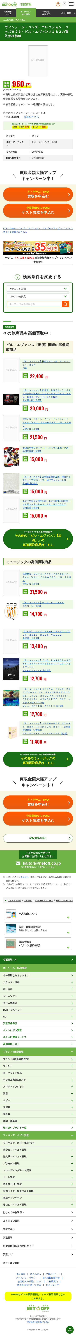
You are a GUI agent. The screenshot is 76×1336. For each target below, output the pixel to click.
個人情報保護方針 (51, 1278)
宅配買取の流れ (38, 838)
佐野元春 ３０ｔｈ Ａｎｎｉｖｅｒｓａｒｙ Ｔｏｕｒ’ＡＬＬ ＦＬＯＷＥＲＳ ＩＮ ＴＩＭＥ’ (47, 422)
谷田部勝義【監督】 (32, 451)
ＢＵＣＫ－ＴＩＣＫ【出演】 (37, 670)
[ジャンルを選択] (38, 296)
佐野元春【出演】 (31, 429)
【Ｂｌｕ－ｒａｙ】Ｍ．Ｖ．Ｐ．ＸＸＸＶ (43, 602)
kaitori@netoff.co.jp (42, 863)
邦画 (25, 368)
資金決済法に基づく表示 (29, 1285)
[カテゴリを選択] (38, 288)
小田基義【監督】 (31, 507)
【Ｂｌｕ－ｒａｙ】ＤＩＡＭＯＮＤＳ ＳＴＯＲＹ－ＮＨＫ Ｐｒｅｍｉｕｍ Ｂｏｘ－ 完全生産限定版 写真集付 (46, 726)
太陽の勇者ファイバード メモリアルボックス (45, 448)
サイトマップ (52, 1285)
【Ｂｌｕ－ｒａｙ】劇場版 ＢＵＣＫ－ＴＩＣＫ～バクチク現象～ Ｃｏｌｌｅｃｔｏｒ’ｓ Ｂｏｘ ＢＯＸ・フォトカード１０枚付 (47, 393)
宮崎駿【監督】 (30, 483)
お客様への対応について (30, 1281)
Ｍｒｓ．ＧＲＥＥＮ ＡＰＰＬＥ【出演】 (43, 706)
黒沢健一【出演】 (31, 638)
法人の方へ (35, 1274)
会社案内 (20, 1274)
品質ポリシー (52, 1274)
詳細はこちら (31, 117)
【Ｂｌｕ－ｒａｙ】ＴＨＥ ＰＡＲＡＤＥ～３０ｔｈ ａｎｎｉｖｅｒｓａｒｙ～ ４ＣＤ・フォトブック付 (46, 663)
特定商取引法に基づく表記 (38, 1322)
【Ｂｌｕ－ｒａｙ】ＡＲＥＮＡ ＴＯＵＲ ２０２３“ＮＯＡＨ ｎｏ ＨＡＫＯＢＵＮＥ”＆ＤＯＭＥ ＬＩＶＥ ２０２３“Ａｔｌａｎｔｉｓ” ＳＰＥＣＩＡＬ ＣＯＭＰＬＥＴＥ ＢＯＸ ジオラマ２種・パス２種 (46, 696)
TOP (69, 1331)
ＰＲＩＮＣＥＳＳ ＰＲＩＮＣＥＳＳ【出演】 (45, 733)
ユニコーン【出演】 (32, 606)
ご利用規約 (52, 1281)
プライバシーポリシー (26, 1278)
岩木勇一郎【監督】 (32, 400)
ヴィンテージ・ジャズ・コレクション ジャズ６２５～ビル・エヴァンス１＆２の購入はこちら (38, 230)
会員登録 (25, 877)
